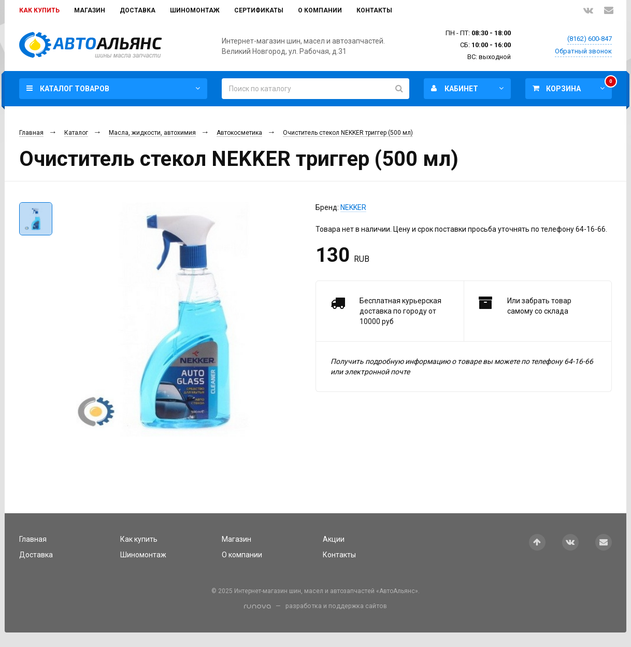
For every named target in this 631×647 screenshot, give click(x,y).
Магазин (89, 10)
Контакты (374, 10)
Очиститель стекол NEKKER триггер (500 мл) (348, 132)
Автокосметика (239, 132)
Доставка (137, 10)
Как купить (39, 10)
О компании (320, 10)
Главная (31, 132)
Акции (334, 539)
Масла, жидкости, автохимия (152, 132)
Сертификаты (258, 10)
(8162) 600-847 (589, 39)
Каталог (76, 132)
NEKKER (353, 207)
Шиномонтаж (195, 10)
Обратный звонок (583, 51)
